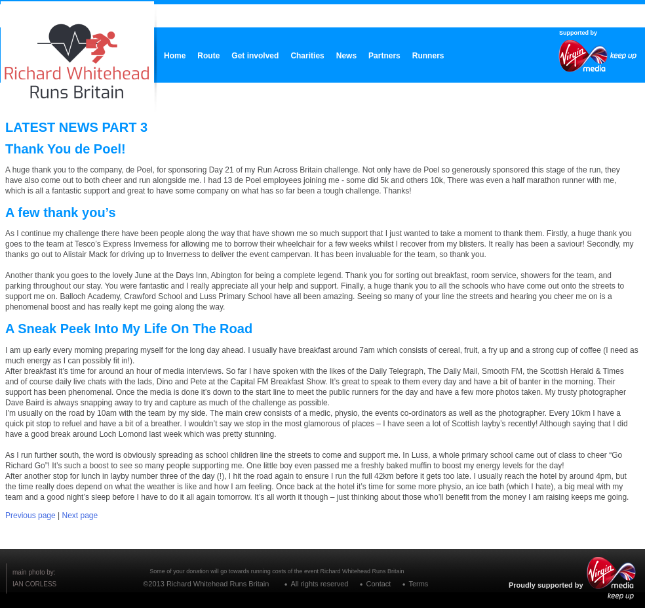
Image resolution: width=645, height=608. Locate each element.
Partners (384, 55)
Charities (307, 55)
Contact (378, 584)
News (346, 55)
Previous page (30, 515)
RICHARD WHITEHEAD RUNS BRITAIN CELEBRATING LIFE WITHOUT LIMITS (76, 52)
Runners (428, 55)
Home (175, 55)
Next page (80, 515)
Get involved (255, 55)
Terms (418, 584)
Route (208, 55)
